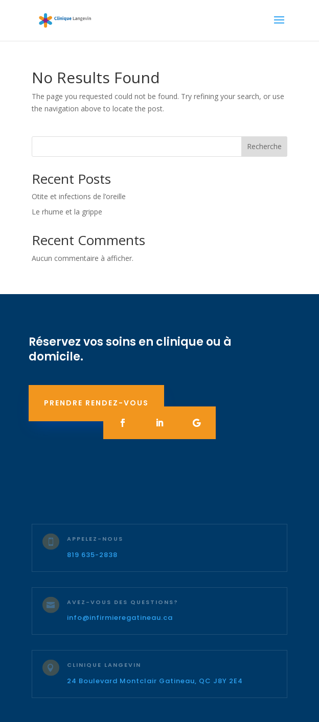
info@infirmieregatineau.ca (120, 617)
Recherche (264, 146)
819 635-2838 (92, 555)
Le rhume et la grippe (67, 211)
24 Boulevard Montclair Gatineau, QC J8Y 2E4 (155, 681)
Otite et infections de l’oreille (79, 196)
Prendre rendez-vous (96, 403)
